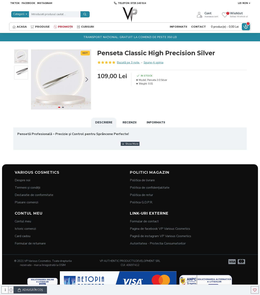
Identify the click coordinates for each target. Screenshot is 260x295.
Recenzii (129, 122)
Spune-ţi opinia (153, 62)
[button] (87, 79)
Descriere (103, 122)
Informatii (156, 122)
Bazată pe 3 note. (128, 62)
